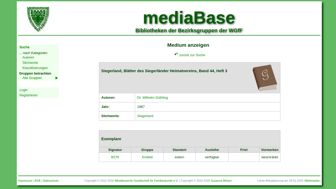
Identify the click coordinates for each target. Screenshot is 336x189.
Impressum (25, 180)
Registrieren (28, 95)
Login (23, 90)
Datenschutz (50, 180)
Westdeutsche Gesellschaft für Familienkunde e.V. (146, 180)
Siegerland (145, 116)
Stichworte (30, 63)
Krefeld (147, 157)
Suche (24, 47)
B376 (115, 157)
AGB (37, 180)
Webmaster (312, 180)
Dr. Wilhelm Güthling (152, 97)
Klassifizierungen (35, 68)
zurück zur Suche (192, 55)
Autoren (28, 57)
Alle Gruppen (32, 78)
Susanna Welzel (221, 180)
